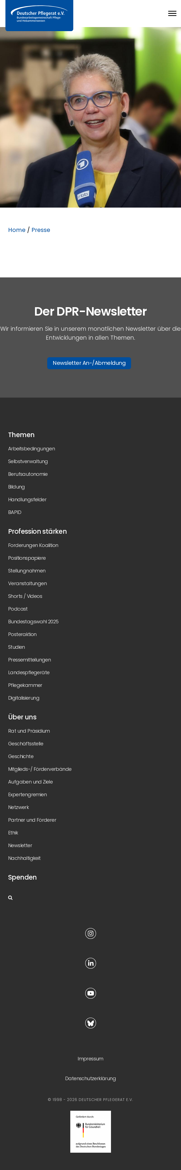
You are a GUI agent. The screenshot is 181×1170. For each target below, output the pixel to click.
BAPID (14, 512)
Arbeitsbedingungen (31, 448)
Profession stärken (37, 531)
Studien (16, 647)
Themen (21, 434)
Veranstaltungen (27, 583)
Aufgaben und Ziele (30, 781)
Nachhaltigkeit (24, 858)
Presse (40, 230)
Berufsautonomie (27, 474)
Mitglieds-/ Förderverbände (39, 769)
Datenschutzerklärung (90, 1078)
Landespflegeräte (28, 672)
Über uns (22, 717)
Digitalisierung (23, 697)
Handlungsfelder (27, 499)
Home (17, 230)
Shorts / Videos (25, 596)
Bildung (16, 486)
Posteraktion (22, 634)
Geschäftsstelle (25, 743)
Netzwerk (18, 807)
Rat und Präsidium (29, 730)
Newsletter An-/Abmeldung (89, 363)
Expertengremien (27, 794)
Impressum (90, 1058)
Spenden (22, 877)
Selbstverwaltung (28, 461)
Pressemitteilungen (29, 659)
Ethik (13, 832)
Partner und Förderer (32, 820)
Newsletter (20, 845)
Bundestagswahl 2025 (33, 621)
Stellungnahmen (27, 570)
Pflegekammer (25, 685)
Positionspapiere (27, 558)
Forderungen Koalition (33, 545)
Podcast (18, 608)
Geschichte (20, 756)
